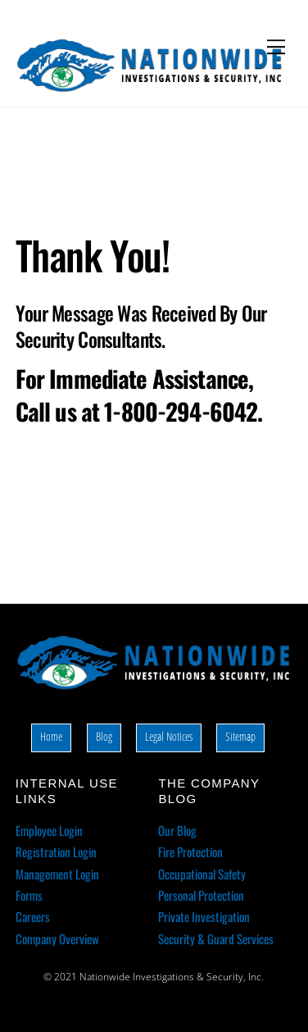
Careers (33, 916)
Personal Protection (201, 895)
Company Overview (57, 938)
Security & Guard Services (216, 938)
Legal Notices (168, 736)
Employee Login (49, 830)
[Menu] (276, 46)
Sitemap (240, 736)
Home (51, 736)
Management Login (57, 874)
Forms (29, 895)
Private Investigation (204, 916)
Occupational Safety (202, 874)
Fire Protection (190, 851)
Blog (104, 736)
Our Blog (177, 830)
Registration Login (56, 851)
